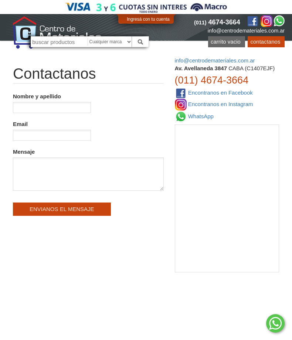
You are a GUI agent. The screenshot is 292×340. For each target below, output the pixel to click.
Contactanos (266, 41)
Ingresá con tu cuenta (148, 19)
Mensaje (88, 170)
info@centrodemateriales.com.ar (246, 31)
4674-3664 (217, 22)
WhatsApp (194, 116)
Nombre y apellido (52, 103)
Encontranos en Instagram (214, 104)
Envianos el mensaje (62, 209)
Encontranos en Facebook (214, 93)
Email (52, 131)
